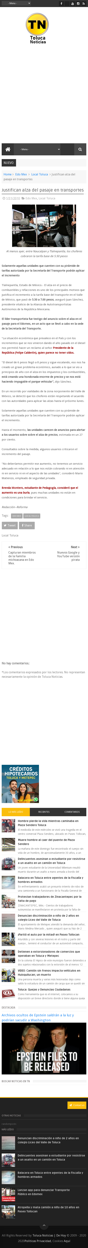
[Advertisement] (44, 94)
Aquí (67, 1241)
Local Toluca (39, 174)
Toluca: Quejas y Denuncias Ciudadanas (44, 989)
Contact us (76, 1105)
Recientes (44, 812)
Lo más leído (16, 812)
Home (8, 174)
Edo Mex (21, 174)
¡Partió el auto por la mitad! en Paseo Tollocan (48, 934)
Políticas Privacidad (38, 1241)
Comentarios (72, 812)
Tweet (10, 525)
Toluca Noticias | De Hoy (49, 1235)
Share (27, 525)
